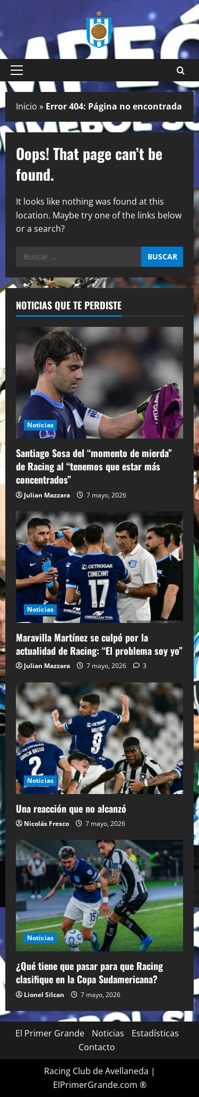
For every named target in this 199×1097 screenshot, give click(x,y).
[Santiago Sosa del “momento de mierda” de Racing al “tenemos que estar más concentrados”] (99, 382)
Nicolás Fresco (46, 823)
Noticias (40, 424)
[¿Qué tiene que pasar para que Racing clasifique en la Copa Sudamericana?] (99, 895)
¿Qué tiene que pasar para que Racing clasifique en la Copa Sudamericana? (89, 972)
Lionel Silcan (44, 994)
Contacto (97, 1047)
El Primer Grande (49, 1033)
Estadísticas (155, 1033)
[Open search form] (181, 70)
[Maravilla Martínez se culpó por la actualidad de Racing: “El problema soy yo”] (99, 567)
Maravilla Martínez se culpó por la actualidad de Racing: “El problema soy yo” (99, 643)
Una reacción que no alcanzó (71, 808)
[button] (16, 70)
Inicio (26, 106)
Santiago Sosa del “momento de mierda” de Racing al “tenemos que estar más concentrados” (94, 466)
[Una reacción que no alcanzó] (99, 738)
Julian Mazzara (47, 495)
